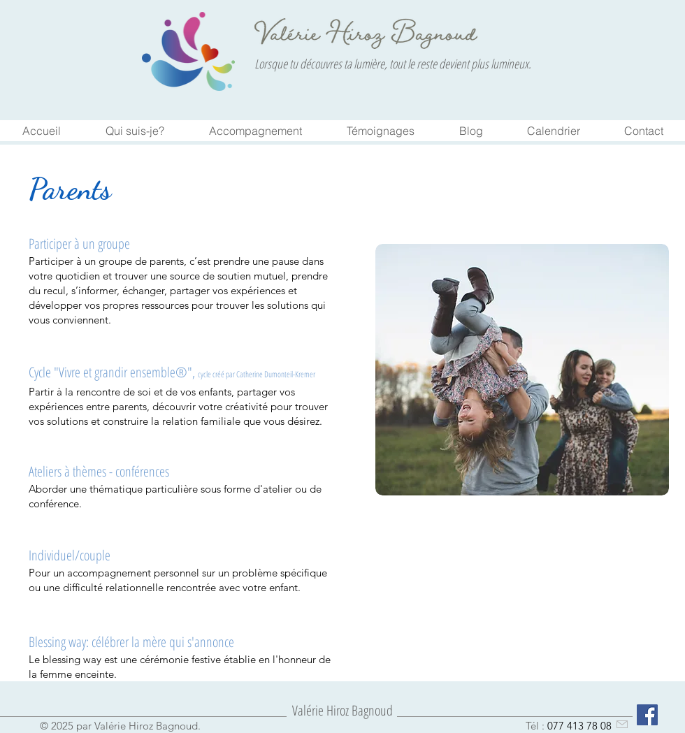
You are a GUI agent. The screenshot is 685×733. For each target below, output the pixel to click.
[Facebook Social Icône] (647, 714)
